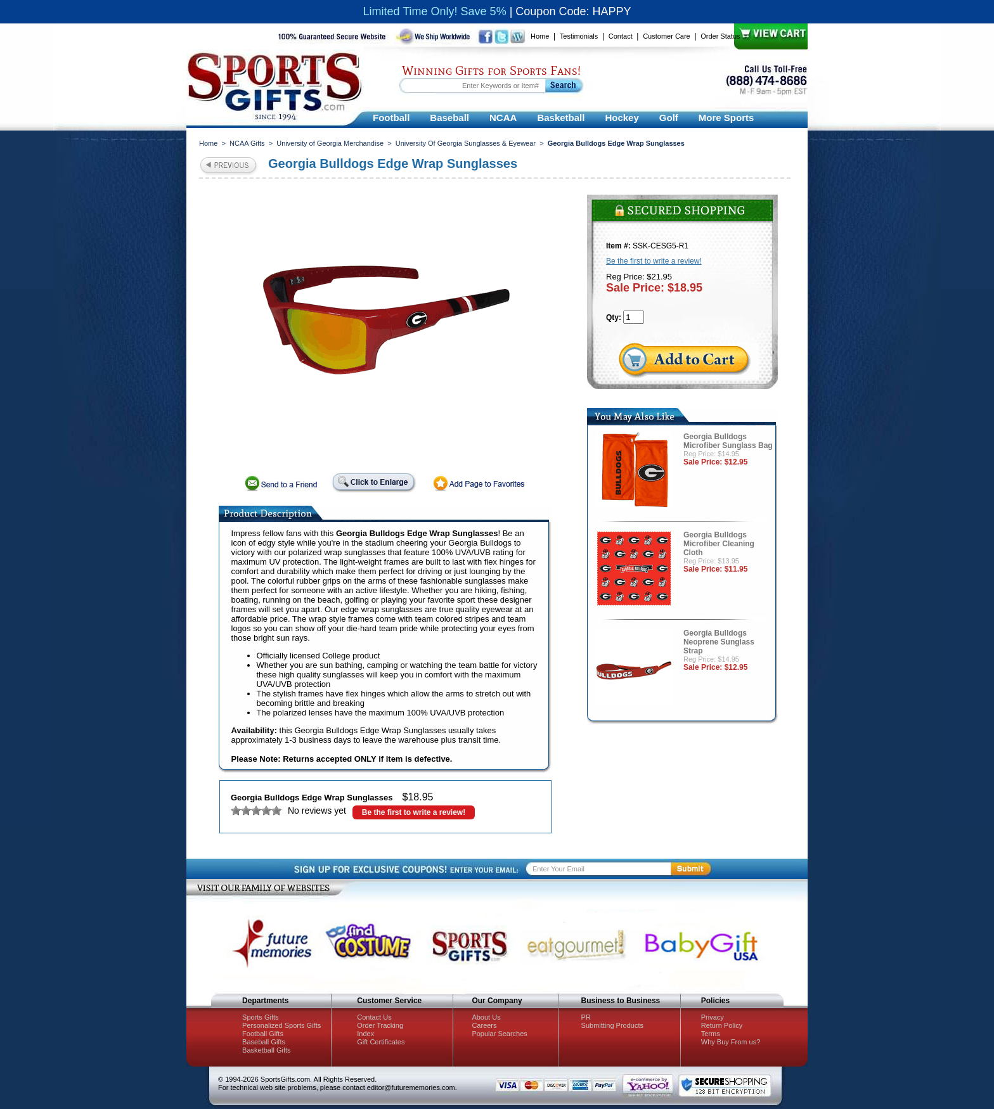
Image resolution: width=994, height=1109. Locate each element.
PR (586, 1017)
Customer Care (666, 36)
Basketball (560, 117)
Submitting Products (612, 1025)
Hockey (621, 117)
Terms (710, 1033)
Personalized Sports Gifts (281, 1025)
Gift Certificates (380, 1042)
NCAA (503, 117)
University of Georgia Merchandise (330, 143)
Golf (668, 117)
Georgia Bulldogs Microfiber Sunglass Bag (728, 441)
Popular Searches (499, 1033)
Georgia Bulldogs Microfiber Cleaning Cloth (718, 543)
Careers (484, 1025)
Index (365, 1033)
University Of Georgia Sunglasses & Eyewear (466, 143)
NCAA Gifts (247, 143)
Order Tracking (380, 1025)
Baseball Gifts (263, 1042)
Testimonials (579, 36)
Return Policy (721, 1025)
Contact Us (374, 1017)
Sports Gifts (260, 1017)
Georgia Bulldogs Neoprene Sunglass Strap (718, 642)
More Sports (726, 117)
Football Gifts (262, 1033)
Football (391, 117)
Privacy (712, 1017)
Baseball (449, 117)
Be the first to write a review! (413, 812)
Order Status (720, 36)
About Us (486, 1017)
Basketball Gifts (266, 1050)
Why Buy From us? (731, 1042)
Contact (621, 36)
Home (540, 36)
